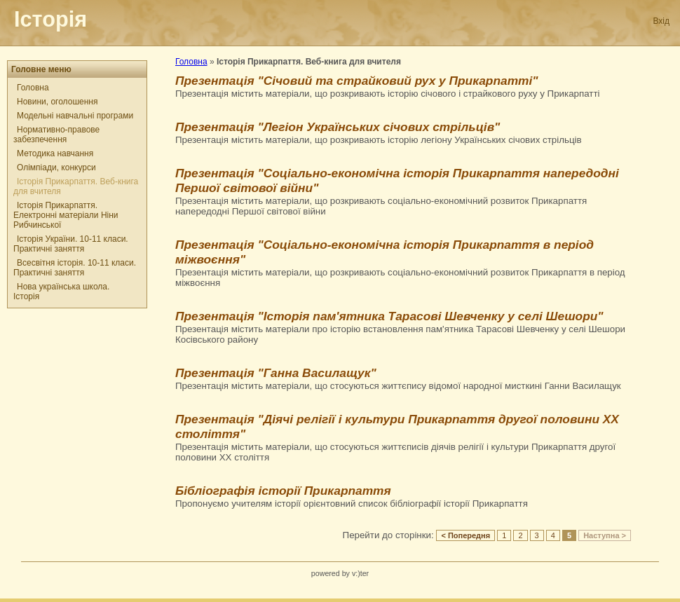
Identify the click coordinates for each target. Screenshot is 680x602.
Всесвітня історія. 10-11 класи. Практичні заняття (74, 268)
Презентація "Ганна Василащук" (275, 373)
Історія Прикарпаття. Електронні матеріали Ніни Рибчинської (65, 215)
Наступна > (604, 535)
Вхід (661, 21)
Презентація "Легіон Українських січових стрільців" (337, 127)
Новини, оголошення (57, 102)
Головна (33, 88)
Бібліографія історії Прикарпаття (283, 491)
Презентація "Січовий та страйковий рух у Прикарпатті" (356, 81)
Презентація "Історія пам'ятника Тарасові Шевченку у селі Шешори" (389, 316)
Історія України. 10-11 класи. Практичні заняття (70, 244)
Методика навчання (55, 153)
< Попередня (465, 535)
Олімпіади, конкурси (56, 167)
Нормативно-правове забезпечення (56, 134)
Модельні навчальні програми (75, 116)
